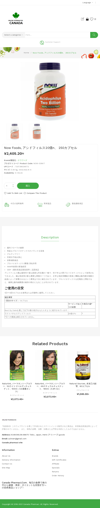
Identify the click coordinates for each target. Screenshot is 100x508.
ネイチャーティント (17, 394)
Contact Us (7, 463)
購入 (28, 185)
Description (50, 236)
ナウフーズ (22, 160)
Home (26, 53)
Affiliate (55, 463)
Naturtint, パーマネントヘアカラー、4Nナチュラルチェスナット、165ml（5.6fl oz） (50, 385)
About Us (6, 455)
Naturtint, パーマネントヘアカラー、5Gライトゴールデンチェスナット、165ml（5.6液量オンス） (17, 387)
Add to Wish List (14, 193)
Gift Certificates (59, 459)
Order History (58, 475)
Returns (55, 471)
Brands (55, 455)
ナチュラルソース (83, 389)
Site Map (6, 467)
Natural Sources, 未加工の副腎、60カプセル (82, 384)
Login (84, 19)
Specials (56, 467)
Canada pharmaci (31, 503)
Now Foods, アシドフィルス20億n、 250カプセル (54, 53)
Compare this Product (39, 193)
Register (80, 19)
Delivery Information (11, 459)
